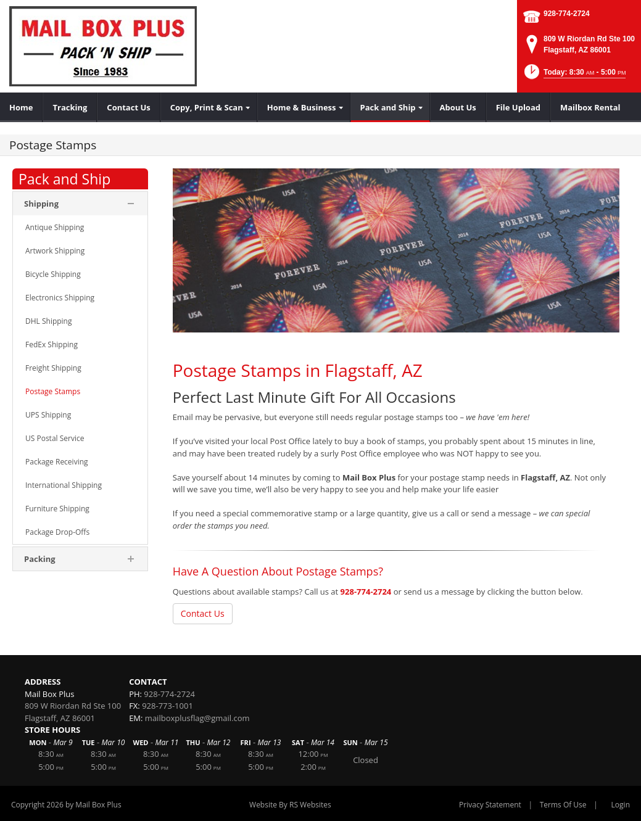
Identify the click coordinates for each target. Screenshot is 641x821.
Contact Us (203, 613)
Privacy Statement (490, 804)
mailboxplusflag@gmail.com (197, 718)
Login (620, 804)
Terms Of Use (563, 804)
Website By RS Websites (290, 804)
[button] (574, 75)
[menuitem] (21, 107)
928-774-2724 (567, 13)
